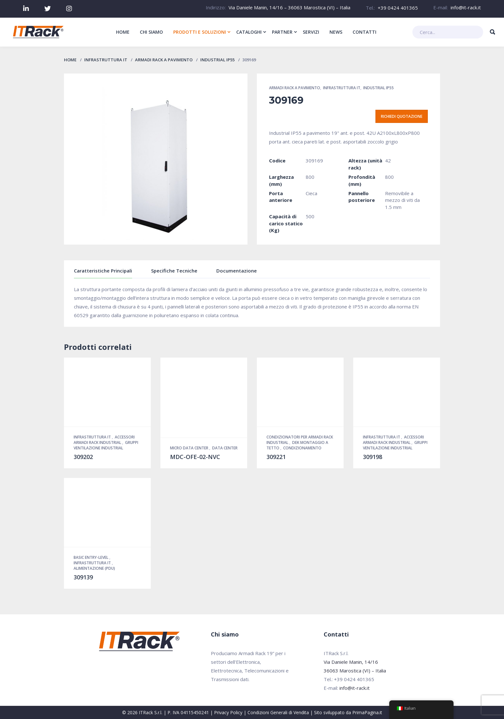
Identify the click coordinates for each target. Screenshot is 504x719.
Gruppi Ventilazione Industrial (106, 445)
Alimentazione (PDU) (94, 568)
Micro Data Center (189, 448)
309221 (276, 457)
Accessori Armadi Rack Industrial (104, 439)
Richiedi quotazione (401, 116)
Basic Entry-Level (91, 557)
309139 (83, 577)
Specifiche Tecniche (174, 270)
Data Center (225, 448)
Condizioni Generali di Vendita (278, 712)
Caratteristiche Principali (103, 270)
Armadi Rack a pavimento (164, 60)
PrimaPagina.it (367, 712)
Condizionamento (302, 448)
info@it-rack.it (466, 7)
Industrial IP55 (217, 60)
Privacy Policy (228, 712)
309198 (372, 457)
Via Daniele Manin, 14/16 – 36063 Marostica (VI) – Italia (289, 7)
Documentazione (236, 270)
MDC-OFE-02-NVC (195, 457)
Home (70, 60)
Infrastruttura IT (105, 60)
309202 (83, 457)
